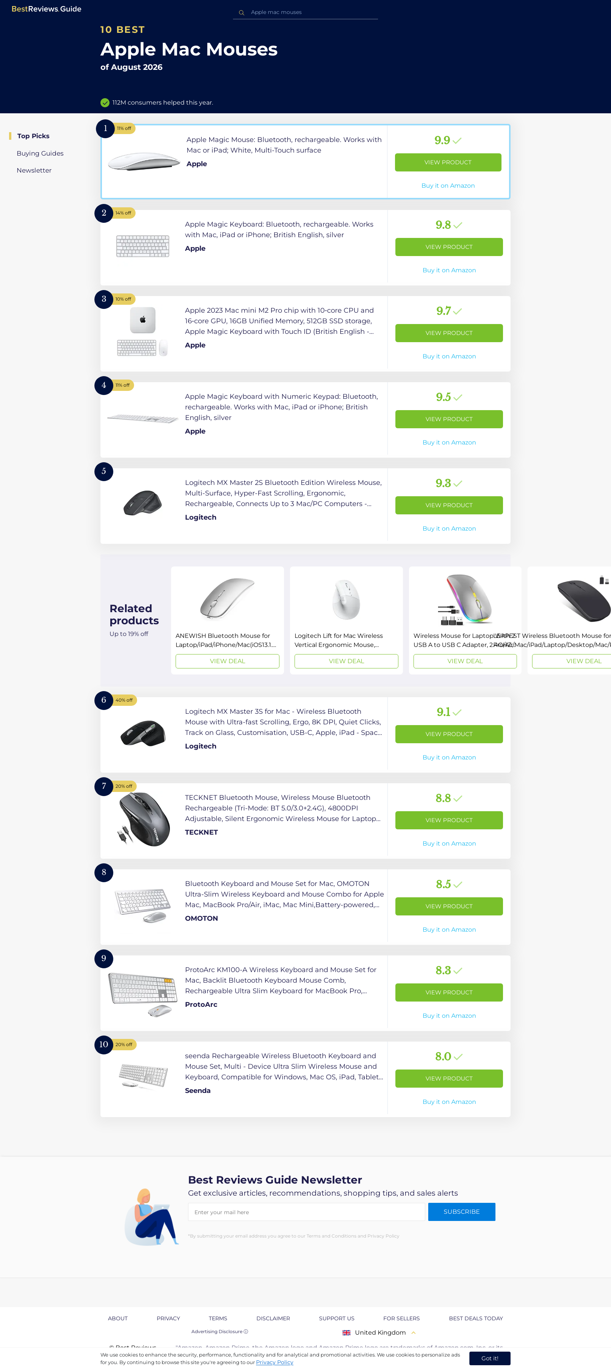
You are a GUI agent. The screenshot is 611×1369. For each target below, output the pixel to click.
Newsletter (34, 170)
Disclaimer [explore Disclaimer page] (273, 1318)
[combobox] (305, 12)
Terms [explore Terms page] (218, 1318)
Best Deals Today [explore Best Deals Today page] (476, 1318)
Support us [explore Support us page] (337, 1318)
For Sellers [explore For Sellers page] (401, 1318)
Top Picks (33, 136)
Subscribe (462, 1211)
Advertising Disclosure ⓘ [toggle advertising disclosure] (219, 1331)
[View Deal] (227, 620)
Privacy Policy (274, 1362)
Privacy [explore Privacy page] (168, 1318)
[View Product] (305, 161)
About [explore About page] (118, 1318)
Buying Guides (40, 153)
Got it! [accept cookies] (489, 1358)
